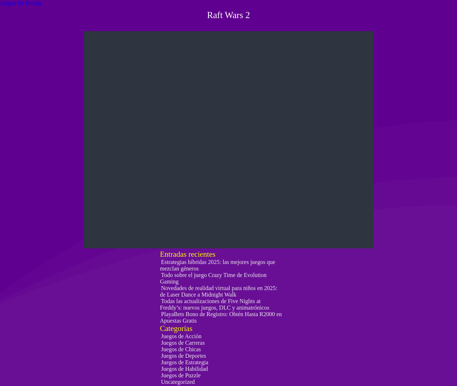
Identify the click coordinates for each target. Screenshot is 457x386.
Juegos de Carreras (183, 343)
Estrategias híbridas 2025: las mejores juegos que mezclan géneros (217, 265)
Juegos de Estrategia (184, 362)
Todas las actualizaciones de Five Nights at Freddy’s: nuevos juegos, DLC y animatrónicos (214, 304)
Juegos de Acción (181, 336)
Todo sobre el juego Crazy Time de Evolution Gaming (213, 278)
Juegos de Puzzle (180, 375)
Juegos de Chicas (181, 349)
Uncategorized (178, 382)
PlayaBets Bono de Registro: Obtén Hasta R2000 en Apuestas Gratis (221, 317)
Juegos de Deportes (183, 356)
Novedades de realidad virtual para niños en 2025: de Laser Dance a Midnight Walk (218, 291)
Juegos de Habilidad (184, 369)
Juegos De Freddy (21, 3)
